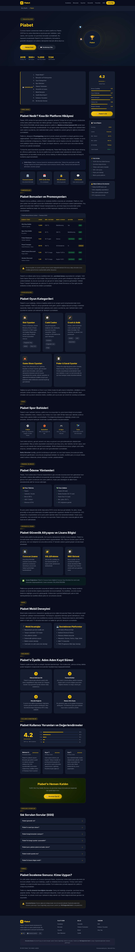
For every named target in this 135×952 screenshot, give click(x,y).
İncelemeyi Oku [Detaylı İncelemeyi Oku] (46, 47)
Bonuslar (75, 3)
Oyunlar (83, 3)
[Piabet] (37, 921)
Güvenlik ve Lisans (41, 89)
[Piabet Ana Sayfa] (25, 3)
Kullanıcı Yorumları (41, 98)
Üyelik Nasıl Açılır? (41, 95)
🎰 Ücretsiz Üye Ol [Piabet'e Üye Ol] (53, 798)
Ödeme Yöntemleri (41, 86)
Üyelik (79, 933)
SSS (104, 3)
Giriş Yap (110, 3)
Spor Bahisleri (40, 83)
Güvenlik (90, 3)
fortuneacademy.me (101, 948)
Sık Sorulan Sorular (41, 101)
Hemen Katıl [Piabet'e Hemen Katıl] (28, 47)
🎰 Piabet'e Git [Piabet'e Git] (102, 114)
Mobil (79, 930)
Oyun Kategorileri (41, 80)
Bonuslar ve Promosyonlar (44, 77)
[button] (52, 823)
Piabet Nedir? (40, 75)
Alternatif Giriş (111, 948)
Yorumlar (97, 3)
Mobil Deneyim (40, 92)
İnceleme (68, 3)
